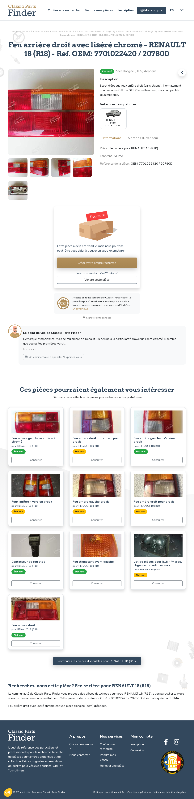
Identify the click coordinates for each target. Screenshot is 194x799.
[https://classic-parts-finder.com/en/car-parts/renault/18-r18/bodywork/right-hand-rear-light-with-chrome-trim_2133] (172, 10)
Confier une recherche (64, 10)
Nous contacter (79, 755)
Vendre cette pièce (97, 280)
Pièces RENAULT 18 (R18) (137, 31)
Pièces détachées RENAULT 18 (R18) (96, 31)
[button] (90, 112)
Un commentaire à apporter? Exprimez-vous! (53, 357)
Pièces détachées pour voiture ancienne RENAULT (48, 31)
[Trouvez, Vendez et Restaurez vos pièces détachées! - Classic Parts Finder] (22, 10)
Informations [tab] (112, 138)
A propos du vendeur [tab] (143, 138)
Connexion (137, 750)
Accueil (15, 31)
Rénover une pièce (112, 766)
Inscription (126, 10)
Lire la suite (29, 349)
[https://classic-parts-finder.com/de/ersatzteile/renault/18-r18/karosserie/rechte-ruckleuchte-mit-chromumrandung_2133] (181, 10)
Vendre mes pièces (99, 10)
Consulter (36, 460)
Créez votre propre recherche (97, 263)
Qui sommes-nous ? (81, 746)
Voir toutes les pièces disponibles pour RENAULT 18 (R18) (97, 661)
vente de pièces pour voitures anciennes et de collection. (35, 756)
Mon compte (151, 10)
